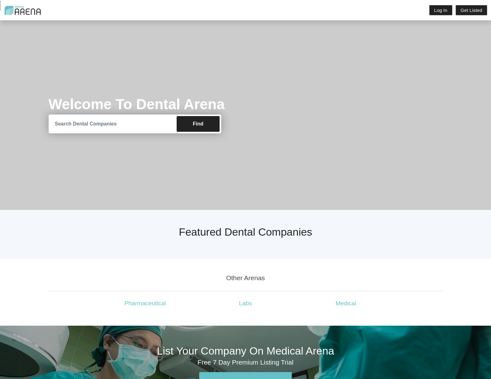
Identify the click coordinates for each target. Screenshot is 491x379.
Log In (440, 10)
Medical (345, 303)
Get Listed (471, 10)
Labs (245, 303)
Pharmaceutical (145, 303)
